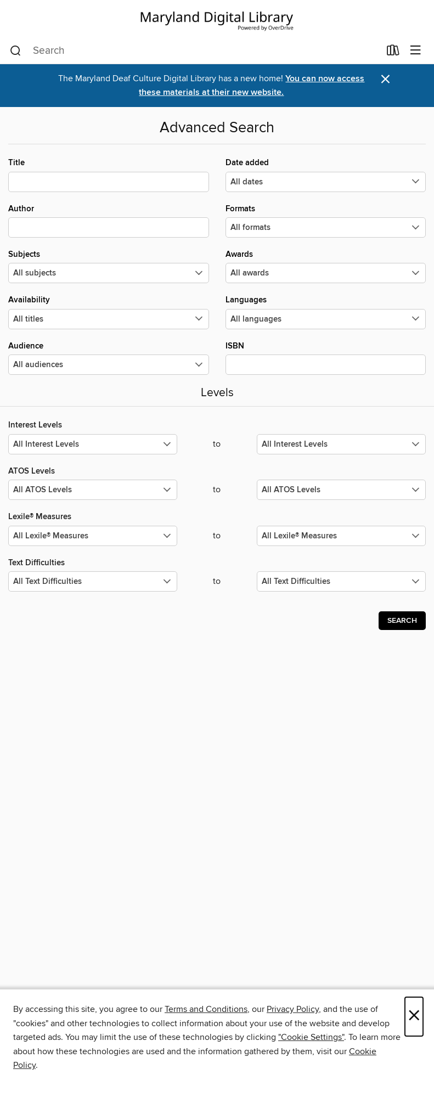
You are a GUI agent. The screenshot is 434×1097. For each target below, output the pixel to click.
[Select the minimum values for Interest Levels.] (92, 444)
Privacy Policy (293, 1009)
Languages (326, 312)
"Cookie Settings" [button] (311, 1037)
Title (108, 174)
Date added (326, 174)
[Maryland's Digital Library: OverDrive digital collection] (217, 18)
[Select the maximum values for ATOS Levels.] (341, 490)
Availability (108, 312)
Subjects (108, 266)
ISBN (326, 358)
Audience (108, 358)
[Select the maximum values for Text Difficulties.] (341, 581)
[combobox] (195, 51)
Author (108, 221)
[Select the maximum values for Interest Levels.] (341, 444)
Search (402, 621)
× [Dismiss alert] (385, 79)
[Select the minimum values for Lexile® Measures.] (92, 536)
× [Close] (414, 1017)
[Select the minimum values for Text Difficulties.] (92, 581)
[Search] (15, 51)
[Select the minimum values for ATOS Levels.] (92, 490)
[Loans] (393, 53)
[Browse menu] (415, 50)
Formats (326, 221)
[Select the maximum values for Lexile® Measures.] (341, 536)
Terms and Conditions (206, 1009)
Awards (326, 266)
